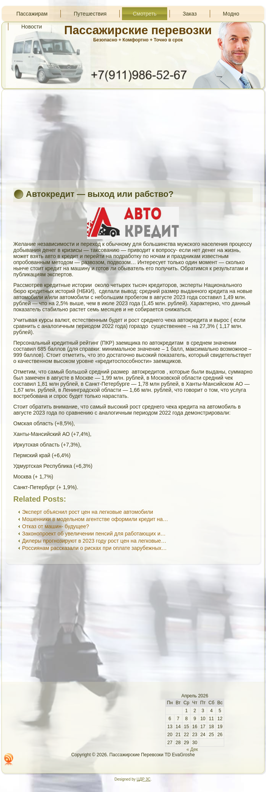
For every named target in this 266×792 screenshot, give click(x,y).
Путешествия (90, 14)
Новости (31, 27)
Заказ (190, 14)
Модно (231, 14)
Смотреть (144, 14)
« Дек (192, 749)
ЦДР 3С (143, 779)
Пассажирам (32, 14)
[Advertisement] (133, 135)
